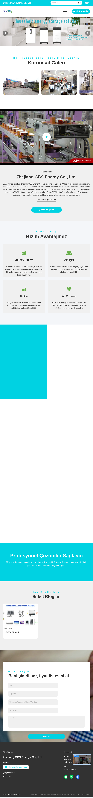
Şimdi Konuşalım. (81, 11)
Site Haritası (16, 795)
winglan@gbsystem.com (16, 768)
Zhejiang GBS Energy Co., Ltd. (46, 177)
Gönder (46, 737)
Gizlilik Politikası (7, 795)
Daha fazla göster (46, 199)
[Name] (79, 2)
